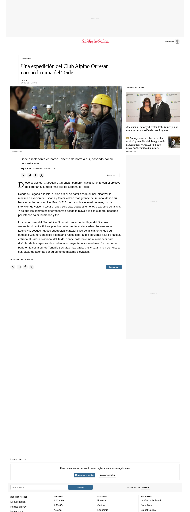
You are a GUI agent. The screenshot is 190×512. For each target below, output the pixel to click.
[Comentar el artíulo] (111, 175)
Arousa (58, 510)
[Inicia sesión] (172, 41)
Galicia (101, 505)
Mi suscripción (18, 501)
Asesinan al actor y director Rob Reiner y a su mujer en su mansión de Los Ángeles (152, 128)
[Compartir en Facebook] (35, 175)
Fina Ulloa (131, 151)
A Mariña (59, 505)
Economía (102, 510)
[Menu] (12, 41)
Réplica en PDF (18, 506)
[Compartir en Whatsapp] (23, 175)
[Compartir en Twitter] (41, 175)
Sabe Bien (146, 505)
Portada (101, 500)
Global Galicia (148, 510)
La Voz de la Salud (151, 500)
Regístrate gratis (84, 475)
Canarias (29, 259)
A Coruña (59, 500)
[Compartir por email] (29, 175)
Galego (145, 487)
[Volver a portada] (95, 41)
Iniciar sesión (107, 475)
